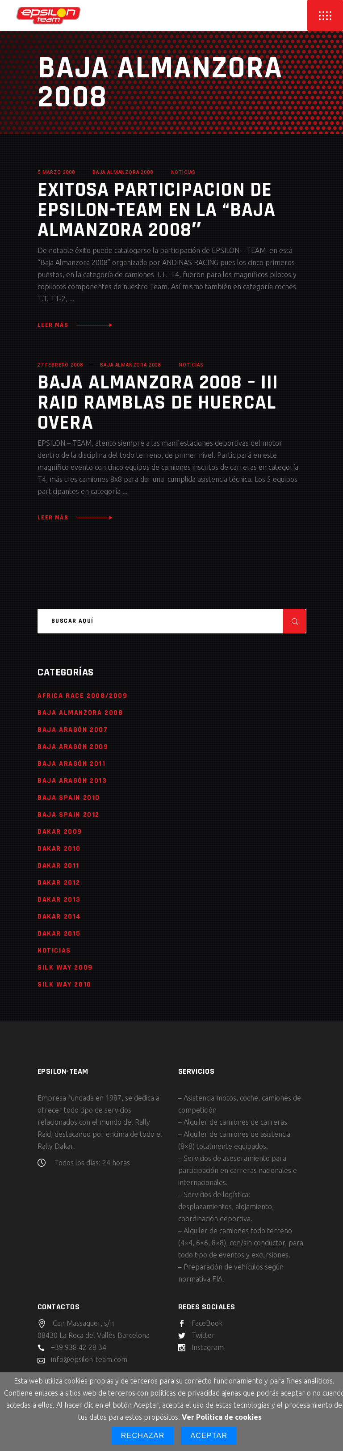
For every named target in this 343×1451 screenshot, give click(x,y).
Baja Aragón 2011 (72, 763)
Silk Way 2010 (65, 984)
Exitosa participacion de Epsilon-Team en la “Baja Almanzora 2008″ (157, 210)
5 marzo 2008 (56, 172)
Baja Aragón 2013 (72, 780)
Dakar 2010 (59, 848)
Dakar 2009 (60, 831)
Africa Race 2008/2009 (83, 695)
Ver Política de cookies (222, 1417)
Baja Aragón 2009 (73, 746)
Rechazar (143, 1435)
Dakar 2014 (59, 916)
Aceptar (208, 1435)
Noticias (183, 172)
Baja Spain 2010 (69, 797)
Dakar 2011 (58, 865)
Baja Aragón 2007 (73, 729)
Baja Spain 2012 (69, 814)
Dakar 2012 (59, 882)
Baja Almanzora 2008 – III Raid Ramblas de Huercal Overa (158, 403)
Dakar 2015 (59, 933)
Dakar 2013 (59, 899)
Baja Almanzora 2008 (122, 172)
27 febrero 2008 (60, 365)
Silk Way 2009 (65, 967)
